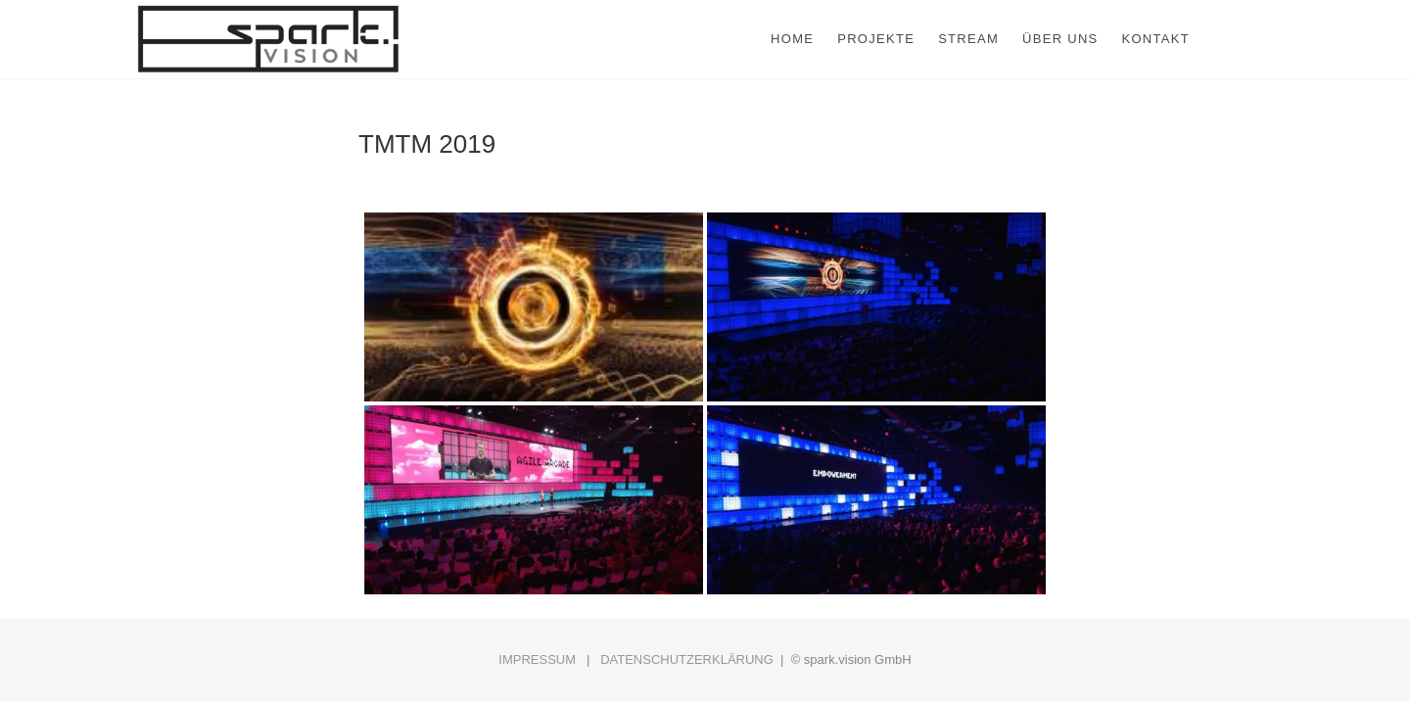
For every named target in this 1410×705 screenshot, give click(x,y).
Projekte (876, 38)
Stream (968, 38)
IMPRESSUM (537, 659)
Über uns (1060, 38)
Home (792, 38)
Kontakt (1155, 38)
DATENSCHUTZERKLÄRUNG (687, 659)
